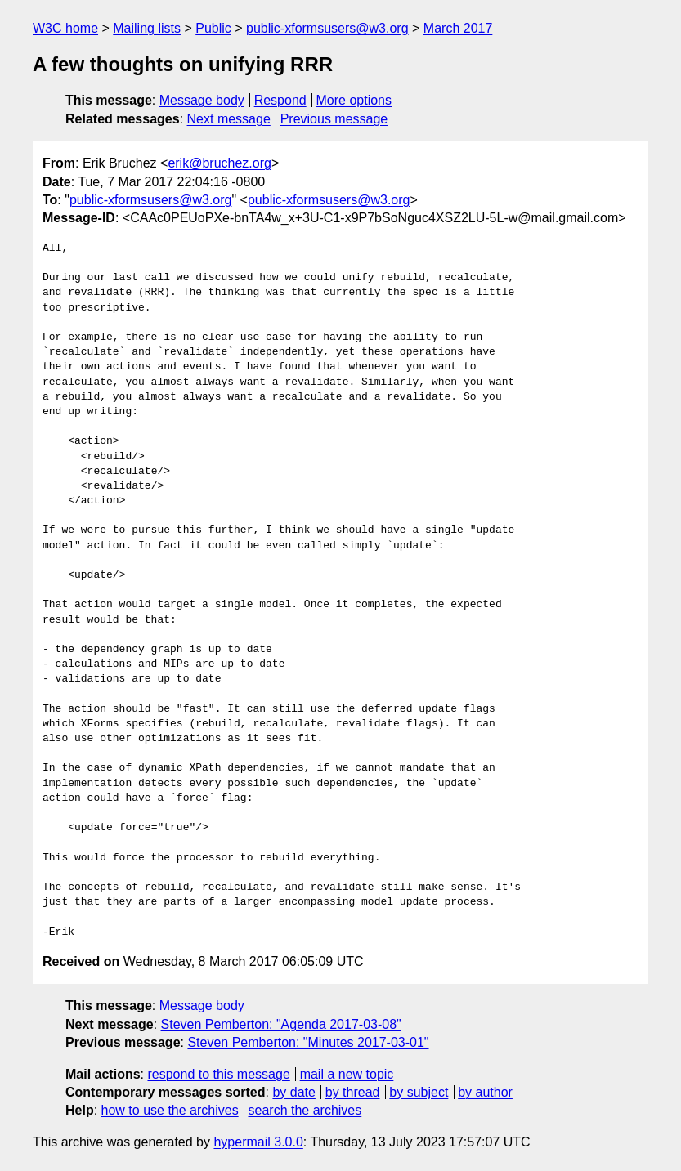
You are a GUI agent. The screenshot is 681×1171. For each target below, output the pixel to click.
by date (293, 1092)
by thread (352, 1092)
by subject (418, 1092)
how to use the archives (170, 1110)
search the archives (305, 1110)
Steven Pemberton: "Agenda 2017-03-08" (281, 1024)
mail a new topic (347, 1074)
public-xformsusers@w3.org (327, 28)
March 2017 (458, 28)
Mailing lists (147, 28)
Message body (201, 100)
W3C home (65, 28)
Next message (229, 119)
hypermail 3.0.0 (257, 1142)
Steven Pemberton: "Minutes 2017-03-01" (307, 1042)
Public (213, 28)
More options (354, 100)
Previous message (334, 119)
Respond (280, 100)
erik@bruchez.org (219, 163)
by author (485, 1092)
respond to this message (218, 1074)
